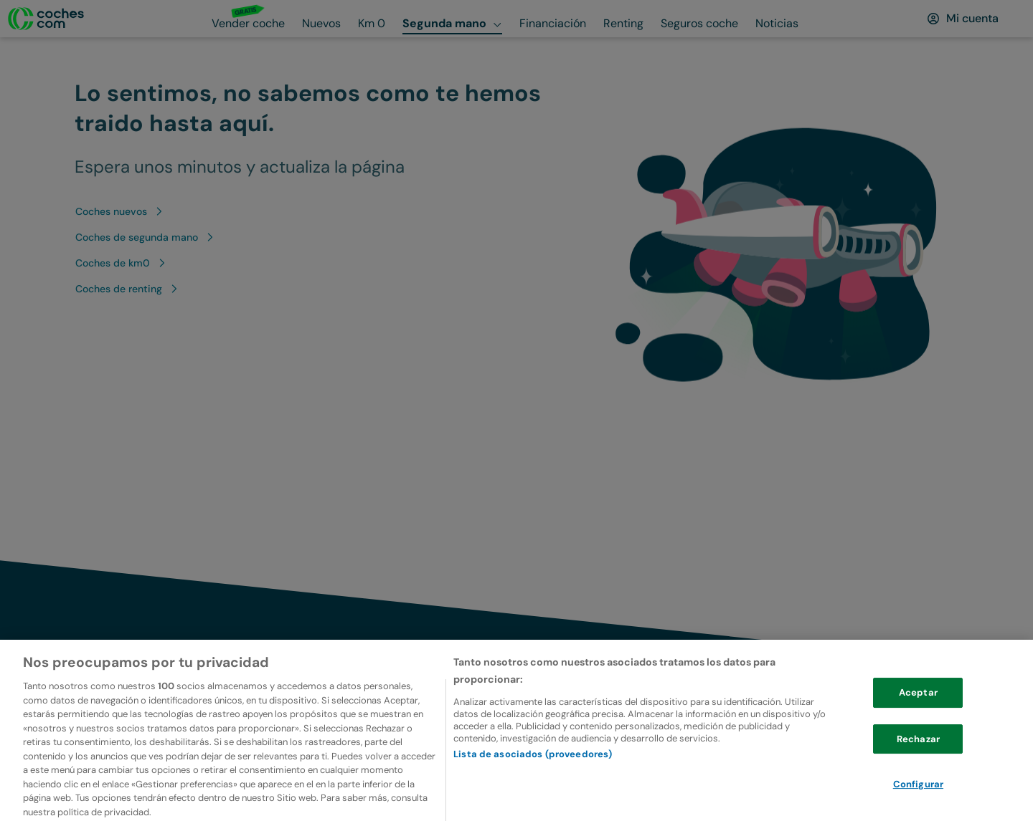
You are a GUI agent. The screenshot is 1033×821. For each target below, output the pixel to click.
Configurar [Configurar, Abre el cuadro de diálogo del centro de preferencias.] (918, 802)
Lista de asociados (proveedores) (532, 771)
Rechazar (918, 757)
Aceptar (918, 710)
